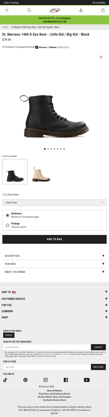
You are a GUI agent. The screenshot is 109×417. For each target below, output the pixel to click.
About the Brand (54, 271)
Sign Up (8, 335)
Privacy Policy (63, 354)
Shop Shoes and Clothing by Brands (54, 393)
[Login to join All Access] (55, 18)
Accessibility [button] (99, 2)
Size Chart (10, 194)
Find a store (9, 361)
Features (54, 263)
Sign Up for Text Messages (17, 342)
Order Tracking (11, 2)
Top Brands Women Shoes (54, 400)
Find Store (98, 367)
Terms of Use (49, 354)
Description (54, 255)
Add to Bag (54, 239)
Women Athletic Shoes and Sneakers (54, 397)
